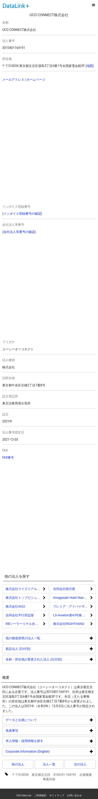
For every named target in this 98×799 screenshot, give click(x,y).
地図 (90, 66)
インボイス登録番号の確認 (22, 213)
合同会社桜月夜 (64, 589)
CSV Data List (23, 795)
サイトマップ (56, 795)
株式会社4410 (15, 606)
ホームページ (35, 79)
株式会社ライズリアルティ (24, 589)
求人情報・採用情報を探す (41, 741)
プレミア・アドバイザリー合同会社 (74, 606)
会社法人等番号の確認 (19, 232)
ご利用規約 (40, 795)
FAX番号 (8, 457)
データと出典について (38, 720)
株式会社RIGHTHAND (68, 624)
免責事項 (29, 730)
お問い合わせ (74, 795)
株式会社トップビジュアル (24, 597)
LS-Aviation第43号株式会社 (72, 615)
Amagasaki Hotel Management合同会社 (74, 597)
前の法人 (18, 764)
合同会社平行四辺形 (20, 615)
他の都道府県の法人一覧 (40, 638)
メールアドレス (13, 79)
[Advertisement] (40, 115)
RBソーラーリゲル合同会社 (25, 624)
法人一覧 (49, 764)
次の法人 (80, 764)
